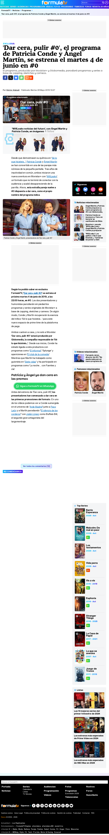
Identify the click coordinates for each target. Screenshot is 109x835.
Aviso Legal (18, 813)
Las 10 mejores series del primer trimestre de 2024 (87, 712)
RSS (92, 813)
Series (13, 6)
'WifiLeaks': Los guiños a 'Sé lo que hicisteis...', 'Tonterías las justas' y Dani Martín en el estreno (94, 237)
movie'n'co (59, 826)
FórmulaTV (5, 10)
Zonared (57, 832)
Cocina (52, 829)
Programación (37, 6)
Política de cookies (48, 813)
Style (22, 832)
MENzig (15, 832)
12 (31, 77)
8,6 (88, 643)
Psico (68, 829)
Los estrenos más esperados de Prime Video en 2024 (88, 737)
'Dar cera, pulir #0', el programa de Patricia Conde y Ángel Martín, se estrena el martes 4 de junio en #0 (45, 14)
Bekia (15, 829)
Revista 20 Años (100, 6)
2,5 (88, 570)
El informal (35, 350)
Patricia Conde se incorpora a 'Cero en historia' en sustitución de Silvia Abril (94, 218)
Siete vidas (30, 361)
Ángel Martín (50, 161)
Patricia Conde (34, 161)
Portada (6, 786)
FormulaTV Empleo (23, 826)
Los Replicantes (18, 823)
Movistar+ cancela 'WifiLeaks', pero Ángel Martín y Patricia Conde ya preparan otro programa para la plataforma (95, 227)
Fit (57, 829)
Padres (40, 829)
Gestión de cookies (64, 813)
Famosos (79, 6)
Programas (67, 6)
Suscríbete (92, 795)
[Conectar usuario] (106, 2)
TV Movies (27, 794)
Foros (88, 6)
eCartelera (36, 826)
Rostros (90, 786)
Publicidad (77, 813)
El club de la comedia (38, 354)
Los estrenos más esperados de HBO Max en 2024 (88, 761)
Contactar (86, 813)
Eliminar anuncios (55, 20)
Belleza (27, 829)
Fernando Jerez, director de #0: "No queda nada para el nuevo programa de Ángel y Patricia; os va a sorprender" (95, 358)
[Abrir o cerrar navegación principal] (2, 2)
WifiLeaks (52, 176)
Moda (20, 829)
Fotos (57, 6)
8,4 (88, 588)
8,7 (88, 537)
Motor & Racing (47, 832)
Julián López (32, 414)
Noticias (4, 6)
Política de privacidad (32, 813)
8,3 (88, 625)
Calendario (27, 789)
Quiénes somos (7, 813)
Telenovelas (71, 797)
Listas (25, 791)
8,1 (88, 606)
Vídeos (49, 6)
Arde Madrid (36, 406)
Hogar (62, 829)
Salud (46, 829)
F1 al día (36, 832)
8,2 (88, 678)
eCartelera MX (48, 826)
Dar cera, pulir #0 (34, 102)
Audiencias (23, 6)
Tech (30, 832)
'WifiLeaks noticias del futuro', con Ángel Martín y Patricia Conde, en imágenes (39, 130)
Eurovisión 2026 (72, 793)
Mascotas (75, 829)
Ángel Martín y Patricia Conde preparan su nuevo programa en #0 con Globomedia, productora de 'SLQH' (95, 209)
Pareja (33, 829)
